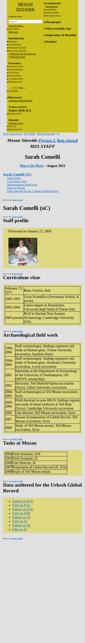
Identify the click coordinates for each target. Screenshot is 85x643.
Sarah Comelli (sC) (17, 174)
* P (16, 56)
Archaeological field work (22, 184)
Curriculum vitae (17, 181)
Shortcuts (13, 31)
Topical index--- (16, 25)
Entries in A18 (22, 509)
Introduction (52, 6)
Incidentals (50, 9)
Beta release (66, 140)
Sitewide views (53, 15)
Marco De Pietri (32, 166)
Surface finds (52, 12)
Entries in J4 (21, 525)
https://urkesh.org (12, 133)
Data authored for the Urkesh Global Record (32, 191)
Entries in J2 (21, 517)
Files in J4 (19, 529)
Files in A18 (20, 513)
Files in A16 (20, 505)
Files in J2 (19, 521)
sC (58, 133)
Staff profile (14, 178)
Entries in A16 (22, 501)
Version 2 (47, 140)
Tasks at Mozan (16, 187)
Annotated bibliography (20, 100)
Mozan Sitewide (46, 133)
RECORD (29, 133)
